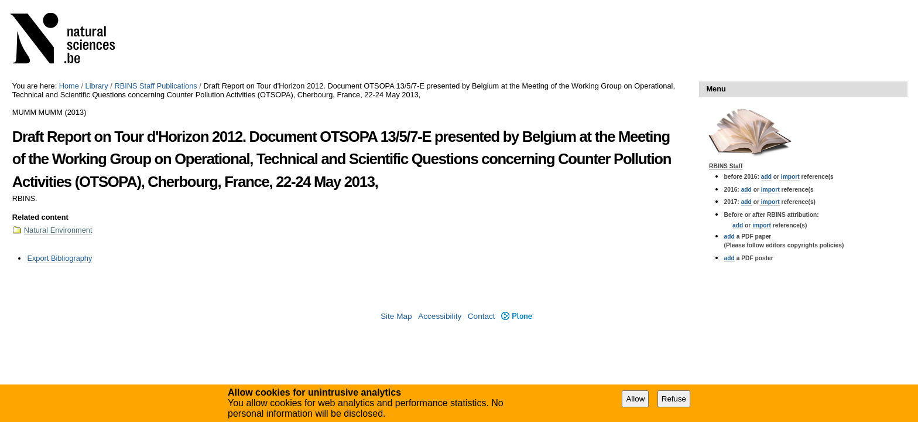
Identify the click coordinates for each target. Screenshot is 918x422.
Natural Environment (58, 230)
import (789, 176)
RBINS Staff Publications (155, 85)
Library (96, 85)
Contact (481, 316)
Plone (517, 316)
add (766, 176)
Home (69, 85)
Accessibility (439, 316)
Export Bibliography (59, 258)
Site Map (396, 316)
